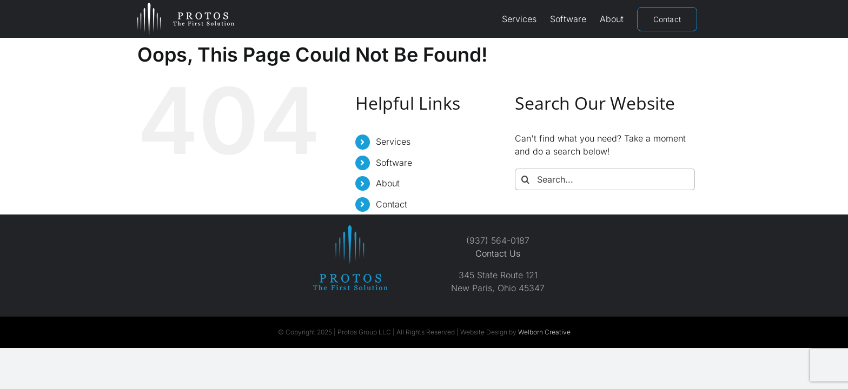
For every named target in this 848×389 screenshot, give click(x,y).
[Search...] (605, 179)
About (388, 183)
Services (393, 141)
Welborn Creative (544, 332)
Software (394, 162)
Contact (391, 204)
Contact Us (497, 253)
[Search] (525, 179)
